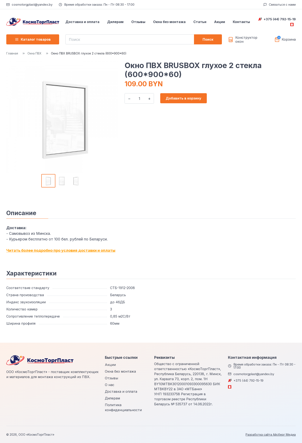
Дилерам (115, 22)
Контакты (241, 22)
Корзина (289, 39)
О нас (109, 385)
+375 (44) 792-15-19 (280, 19)
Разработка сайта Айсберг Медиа (271, 434)
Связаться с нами (282, 4)
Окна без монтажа (169, 22)
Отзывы (138, 22)
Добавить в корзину (183, 98)
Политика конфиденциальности (123, 407)
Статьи (199, 22)
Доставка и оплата (82, 22)
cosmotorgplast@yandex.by (32, 4)
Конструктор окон (246, 40)
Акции (219, 22)
